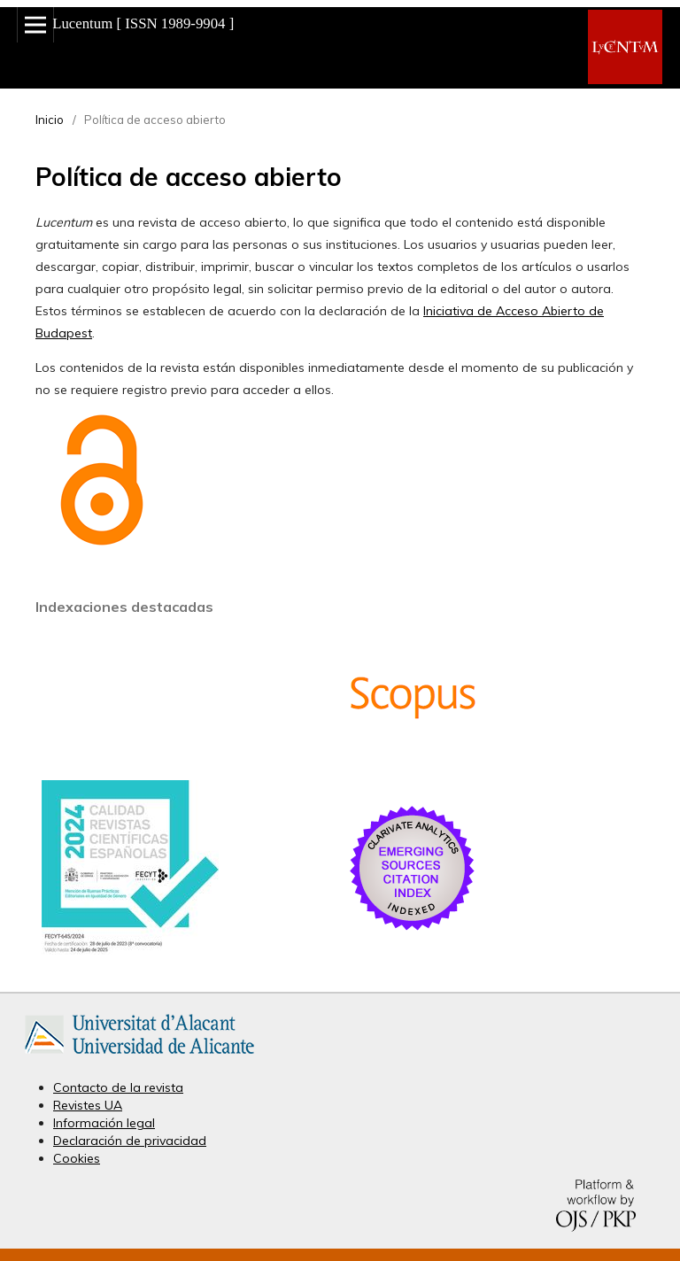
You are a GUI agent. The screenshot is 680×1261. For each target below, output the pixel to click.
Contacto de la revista (118, 1087)
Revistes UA (87, 1105)
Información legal (104, 1123)
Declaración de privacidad (129, 1141)
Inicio (49, 119)
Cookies (76, 1158)
